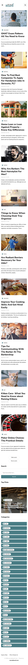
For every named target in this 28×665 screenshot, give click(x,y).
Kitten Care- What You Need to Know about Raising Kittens (13, 396)
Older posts (14, 457)
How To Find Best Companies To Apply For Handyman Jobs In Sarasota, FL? (12, 79)
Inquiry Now (4, 655)
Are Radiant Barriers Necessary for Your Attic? (12, 260)
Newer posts (14, 461)
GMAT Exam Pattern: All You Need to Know (13, 35)
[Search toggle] (25, 5)
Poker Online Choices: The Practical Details (12, 439)
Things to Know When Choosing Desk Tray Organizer (13, 216)
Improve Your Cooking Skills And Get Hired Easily (12, 304)
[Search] (14, 472)
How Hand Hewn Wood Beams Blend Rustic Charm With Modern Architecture (13, 505)
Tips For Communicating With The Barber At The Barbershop (12, 350)
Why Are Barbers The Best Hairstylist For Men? (12, 171)
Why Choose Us (14, 655)
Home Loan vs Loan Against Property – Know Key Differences (12, 127)
